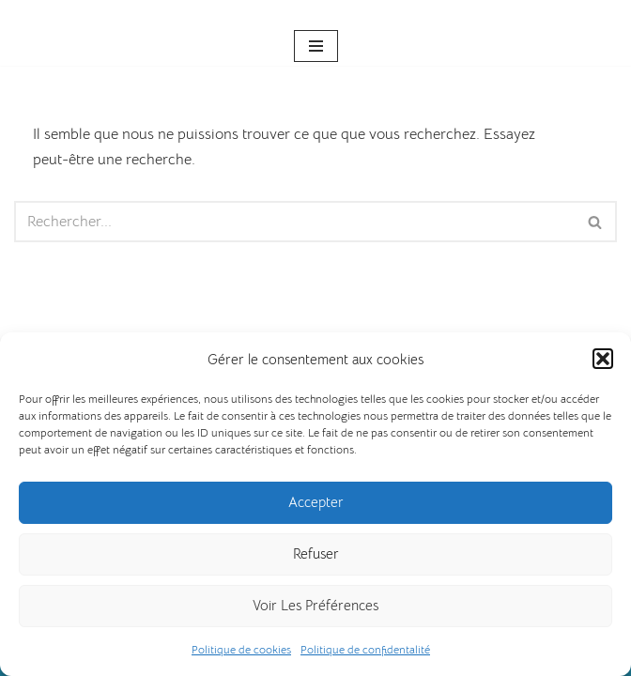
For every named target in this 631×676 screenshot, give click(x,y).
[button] (602, 358)
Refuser (316, 553)
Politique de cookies (241, 649)
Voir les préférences (315, 605)
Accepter (316, 502)
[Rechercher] (294, 221)
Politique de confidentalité (365, 649)
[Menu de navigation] (316, 46)
